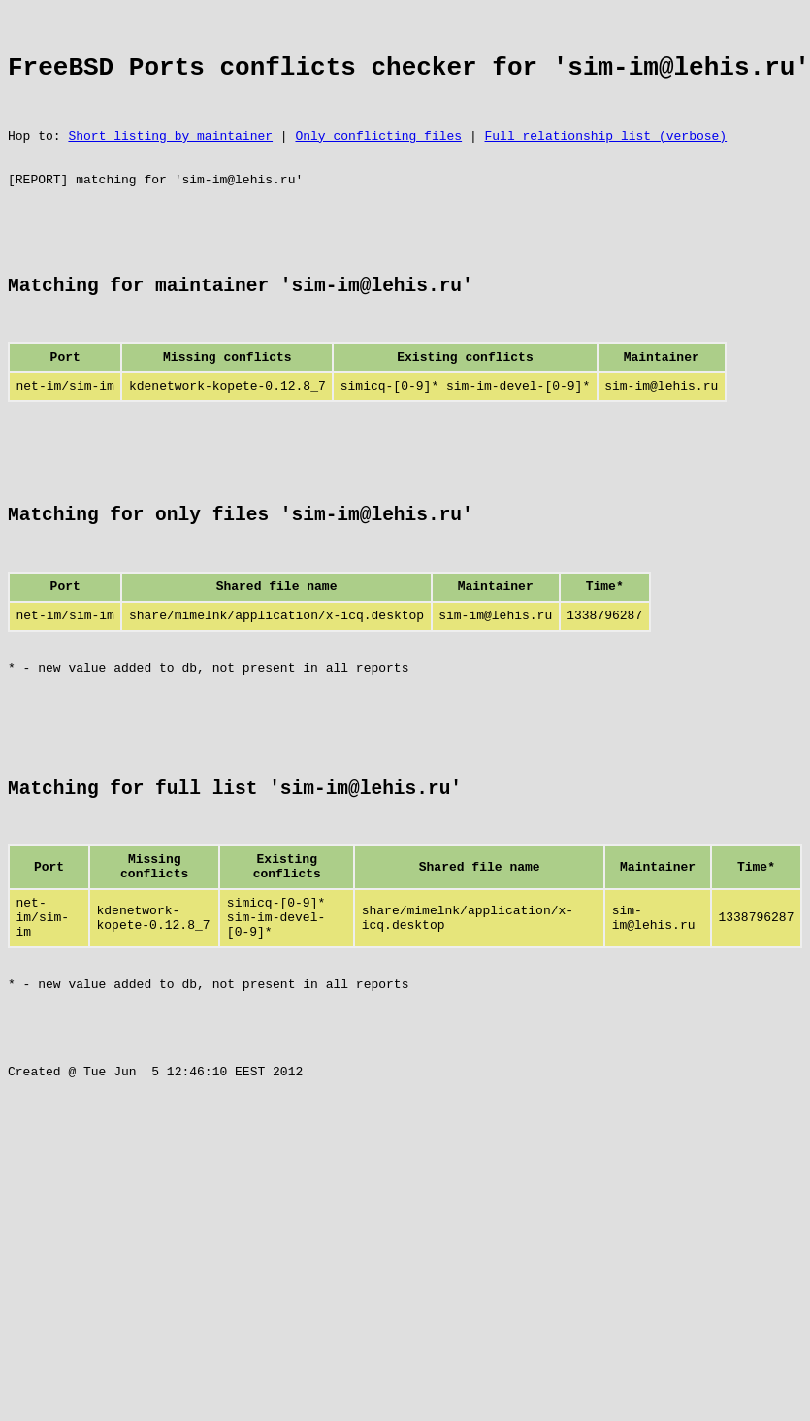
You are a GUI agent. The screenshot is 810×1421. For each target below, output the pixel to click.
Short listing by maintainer (170, 155)
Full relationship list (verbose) (605, 155)
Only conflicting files (378, 155)
